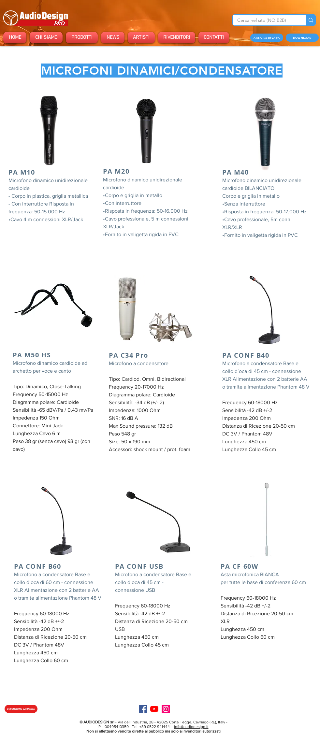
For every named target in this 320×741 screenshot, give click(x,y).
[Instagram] (166, 709)
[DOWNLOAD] (302, 38)
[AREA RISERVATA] (266, 38)
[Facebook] (143, 709)
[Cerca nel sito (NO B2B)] (264, 20)
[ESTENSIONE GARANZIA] (21, 709)
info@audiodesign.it (191, 726)
